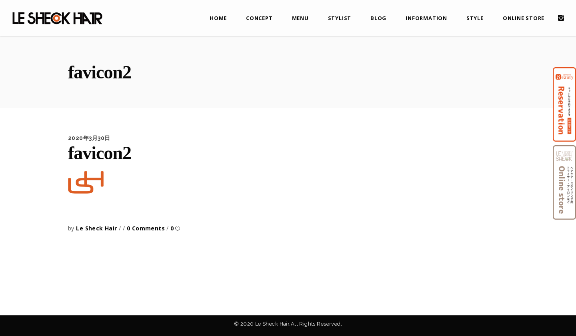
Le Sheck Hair (97, 228)
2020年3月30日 (89, 138)
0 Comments (147, 228)
